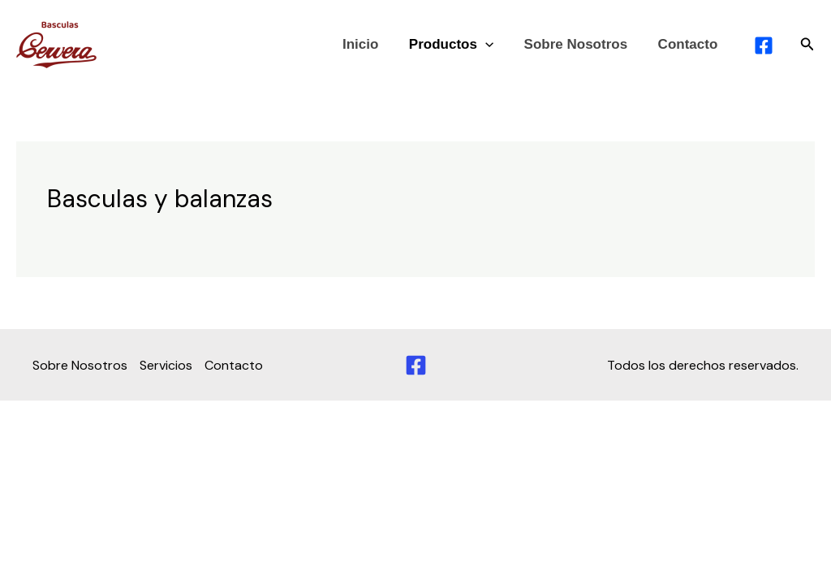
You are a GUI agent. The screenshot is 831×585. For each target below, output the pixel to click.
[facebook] (766, 45)
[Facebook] (416, 365)
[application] (492, 44)
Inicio (370, 44)
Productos (458, 44)
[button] (807, 45)
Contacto (689, 44)
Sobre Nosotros (580, 44)
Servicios (166, 365)
